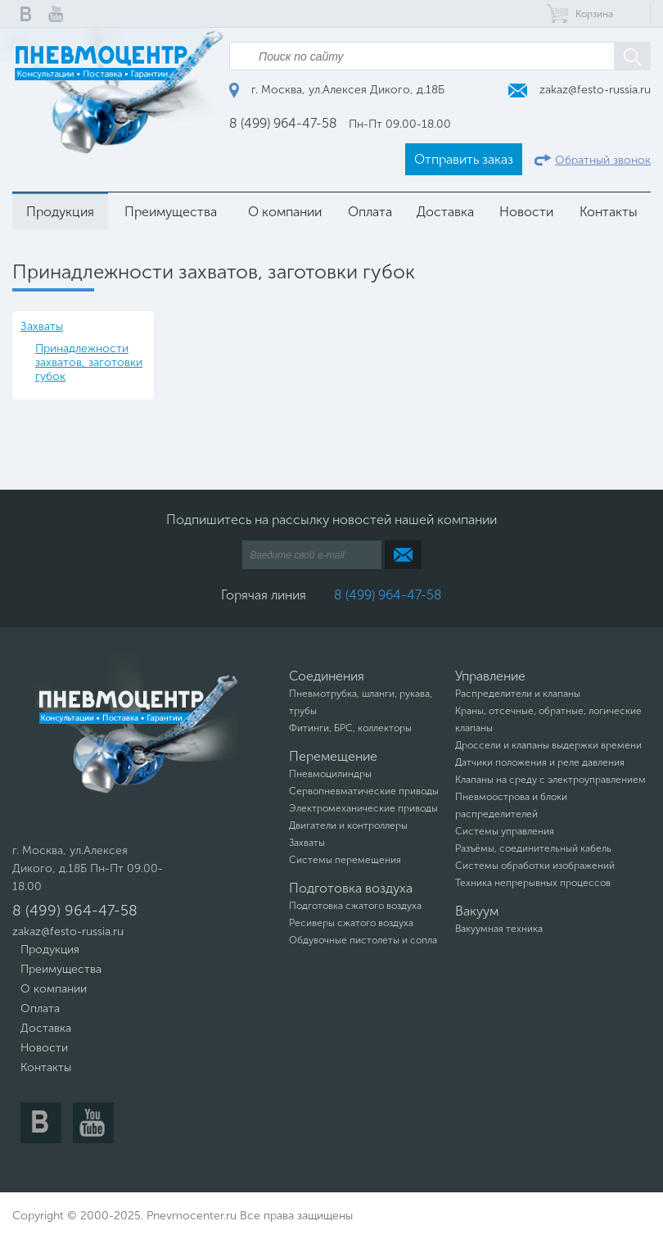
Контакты (609, 211)
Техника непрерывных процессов (533, 883)
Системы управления (504, 831)
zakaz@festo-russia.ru (579, 90)
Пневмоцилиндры (330, 774)
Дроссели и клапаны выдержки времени (548, 745)
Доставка (445, 211)
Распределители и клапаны (517, 693)
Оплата (370, 211)
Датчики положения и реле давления (540, 762)
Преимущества (170, 211)
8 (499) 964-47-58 (283, 123)
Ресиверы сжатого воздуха (351, 923)
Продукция (60, 211)
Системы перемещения (345, 860)
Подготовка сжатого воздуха (355, 905)
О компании (285, 211)
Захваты (41, 326)
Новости (526, 211)
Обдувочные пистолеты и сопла (363, 940)
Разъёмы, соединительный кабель (533, 848)
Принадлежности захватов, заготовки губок (88, 362)
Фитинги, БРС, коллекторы (350, 728)
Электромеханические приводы (363, 808)
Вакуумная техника (499, 928)
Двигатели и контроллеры (348, 825)
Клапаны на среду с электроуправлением (550, 779)
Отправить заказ (463, 159)
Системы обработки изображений (535, 865)
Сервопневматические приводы (364, 791)
